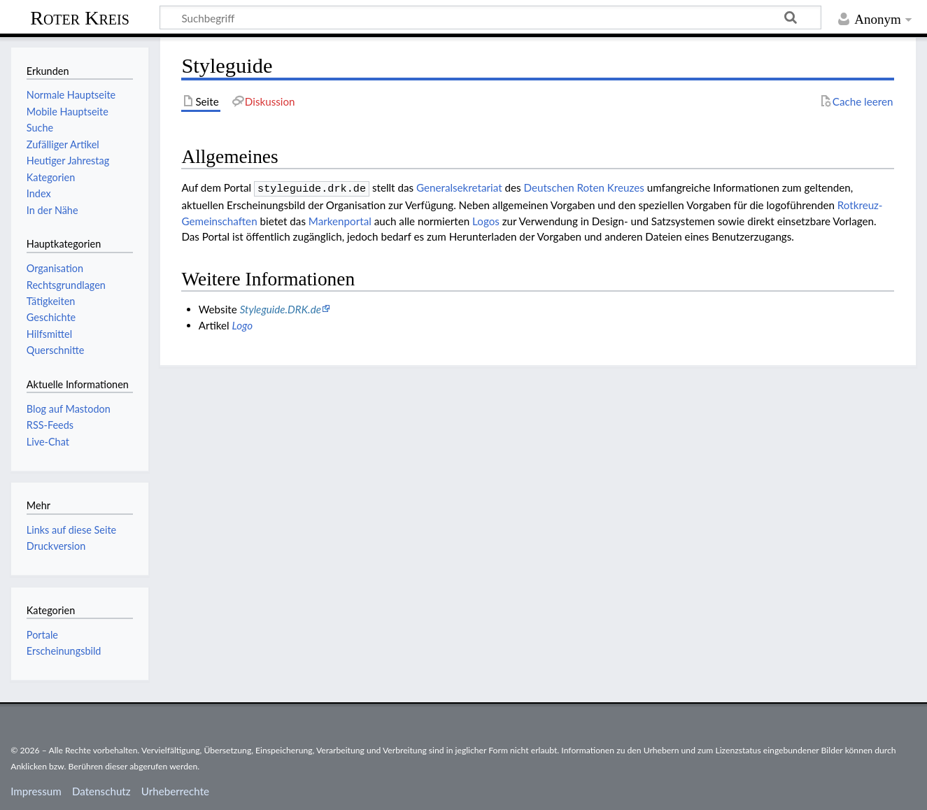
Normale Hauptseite (71, 95)
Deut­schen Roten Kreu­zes (583, 187)
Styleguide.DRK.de (280, 307)
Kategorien (51, 177)
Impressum (36, 791)
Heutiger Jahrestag (68, 160)
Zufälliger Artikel (63, 144)
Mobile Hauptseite (67, 112)
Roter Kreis (79, 18)
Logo (242, 324)
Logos (486, 219)
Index (39, 193)
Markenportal (340, 219)
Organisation (55, 268)
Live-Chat (48, 442)
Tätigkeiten (51, 301)
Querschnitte (56, 350)
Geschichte (51, 317)
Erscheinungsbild (64, 651)
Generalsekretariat (459, 187)
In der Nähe (52, 210)
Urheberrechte (175, 791)
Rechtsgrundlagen (66, 285)
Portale (42, 635)
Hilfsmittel (49, 334)
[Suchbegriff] (490, 17)
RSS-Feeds (50, 425)
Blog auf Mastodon (69, 409)
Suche (40, 128)
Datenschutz (101, 791)
